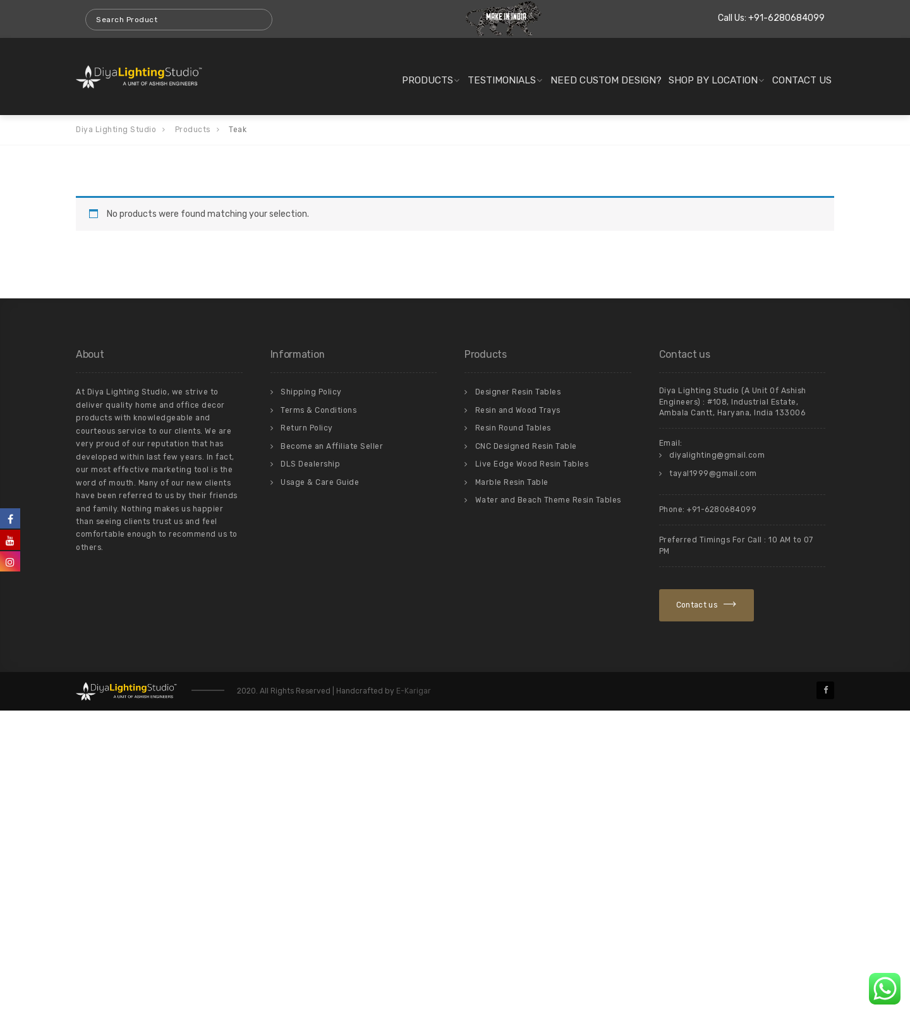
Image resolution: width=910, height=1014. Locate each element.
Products (427, 80)
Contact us (802, 80)
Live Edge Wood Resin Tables (532, 464)
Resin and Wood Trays (518, 410)
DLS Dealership (310, 464)
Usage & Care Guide (320, 482)
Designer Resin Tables (518, 392)
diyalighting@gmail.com (717, 455)
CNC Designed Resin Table (526, 446)
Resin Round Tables (513, 428)
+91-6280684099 (786, 18)
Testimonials (502, 80)
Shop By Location (713, 80)
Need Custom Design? (606, 80)
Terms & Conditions (318, 410)
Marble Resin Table (512, 482)
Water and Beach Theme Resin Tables (548, 500)
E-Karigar (412, 691)
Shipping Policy (311, 392)
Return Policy (307, 428)
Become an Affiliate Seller (332, 446)
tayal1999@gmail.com (713, 473)
